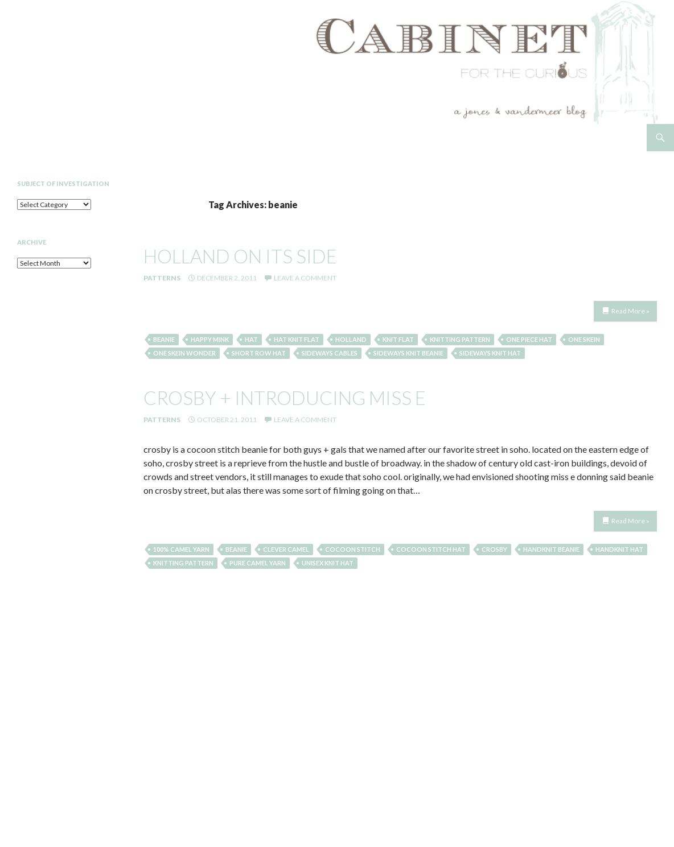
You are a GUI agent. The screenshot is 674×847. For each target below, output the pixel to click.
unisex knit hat (328, 563)
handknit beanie (551, 549)
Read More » (630, 311)
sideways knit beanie (408, 353)
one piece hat (529, 339)
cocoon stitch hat (431, 549)
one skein (584, 339)
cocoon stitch (352, 549)
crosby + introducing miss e (284, 397)
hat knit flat (296, 339)
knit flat (398, 339)
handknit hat (619, 549)
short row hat (259, 353)
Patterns (161, 278)
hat (251, 339)
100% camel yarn (181, 549)
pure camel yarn (257, 563)
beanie (164, 339)
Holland (351, 339)
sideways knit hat (490, 353)
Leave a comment (305, 278)
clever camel (286, 549)
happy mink (210, 339)
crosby (494, 549)
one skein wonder (184, 353)
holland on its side (240, 256)
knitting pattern (460, 339)
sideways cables (329, 353)
